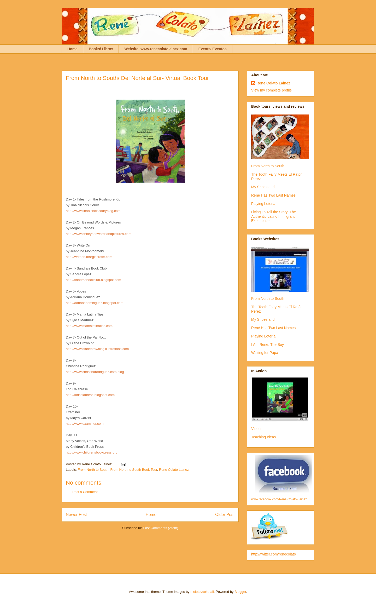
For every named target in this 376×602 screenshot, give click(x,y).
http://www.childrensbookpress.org (92, 452)
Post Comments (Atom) (160, 528)
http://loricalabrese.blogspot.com (90, 395)
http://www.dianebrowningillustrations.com (97, 349)
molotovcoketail (202, 592)
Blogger (240, 592)
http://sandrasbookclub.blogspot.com (93, 280)
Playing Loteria (263, 204)
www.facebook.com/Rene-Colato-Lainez (279, 499)
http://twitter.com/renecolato (273, 554)
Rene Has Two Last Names (273, 195)
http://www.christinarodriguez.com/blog (95, 372)
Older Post (224, 514)
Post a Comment (85, 492)
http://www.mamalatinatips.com (89, 326)
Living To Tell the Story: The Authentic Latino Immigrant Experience (273, 216)
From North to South (93, 470)
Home (72, 49)
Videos (256, 429)
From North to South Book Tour (133, 470)
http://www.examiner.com (85, 424)
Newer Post (76, 514)
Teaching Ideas (263, 437)
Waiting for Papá (264, 353)
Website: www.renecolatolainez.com (155, 49)
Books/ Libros (101, 49)
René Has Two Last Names (273, 328)
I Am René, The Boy (267, 344)
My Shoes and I (264, 187)
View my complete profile (271, 90)
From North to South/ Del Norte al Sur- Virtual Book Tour (137, 78)
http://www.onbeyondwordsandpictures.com (98, 234)
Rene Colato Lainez (174, 470)
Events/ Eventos (212, 49)
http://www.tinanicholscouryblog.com (93, 211)
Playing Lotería (263, 336)
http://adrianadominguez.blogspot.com (94, 303)
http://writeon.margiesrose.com (89, 257)
